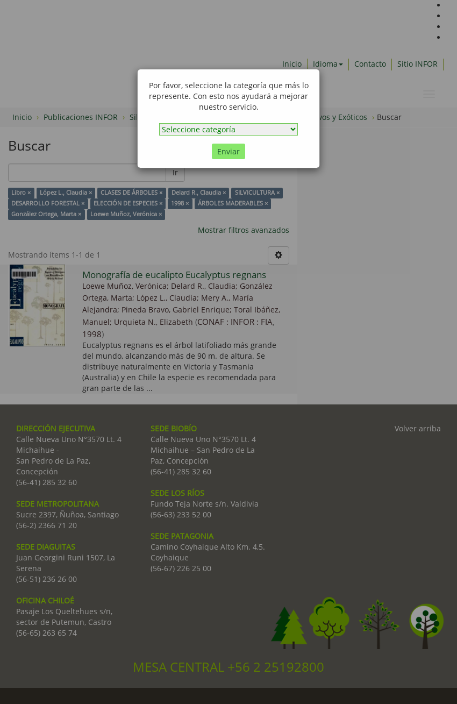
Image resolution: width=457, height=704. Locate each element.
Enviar (228, 151)
